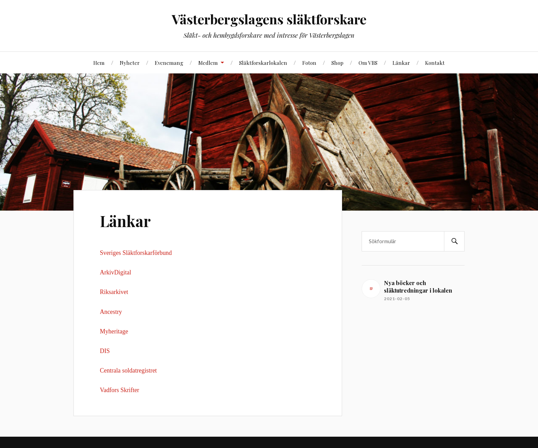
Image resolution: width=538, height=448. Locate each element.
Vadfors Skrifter (119, 390)
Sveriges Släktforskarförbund (136, 252)
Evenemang (169, 62)
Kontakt (435, 62)
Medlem (208, 62)
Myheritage (114, 331)
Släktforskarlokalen (263, 62)
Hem (99, 62)
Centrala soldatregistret (128, 370)
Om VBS (368, 62)
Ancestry (111, 311)
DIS (105, 350)
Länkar (401, 62)
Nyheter (130, 62)
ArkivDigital (115, 272)
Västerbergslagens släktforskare (269, 19)
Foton (309, 62)
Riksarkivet (115, 291)
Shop (337, 62)
